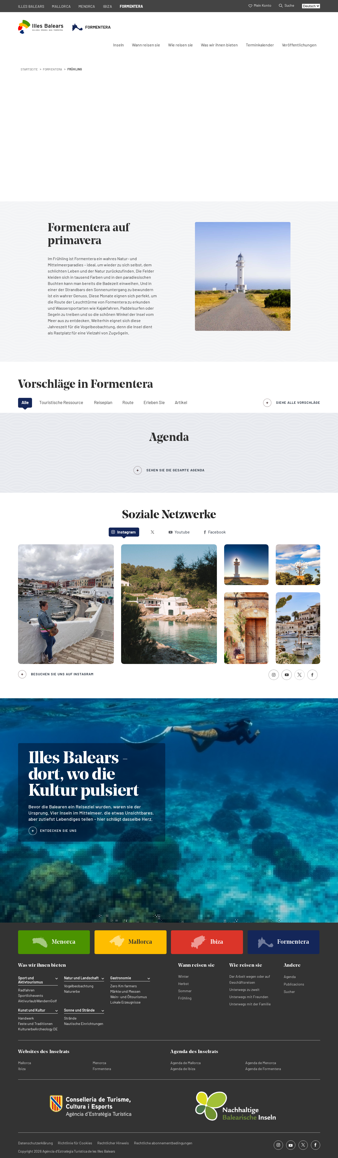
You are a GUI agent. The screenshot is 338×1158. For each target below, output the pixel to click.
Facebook (215, 531)
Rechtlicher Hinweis (113, 1143)
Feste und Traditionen (35, 1024)
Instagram (123, 531)
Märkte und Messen (125, 991)
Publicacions (294, 984)
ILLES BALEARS (31, 6)
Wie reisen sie (180, 44)
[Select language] (311, 6)
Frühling (184, 998)
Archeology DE (46, 1029)
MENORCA (86, 6)
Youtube (179, 531)
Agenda (290, 976)
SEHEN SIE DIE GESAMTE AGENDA (175, 470)
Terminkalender (260, 44)
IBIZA (107, 6)
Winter (183, 976)
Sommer (185, 991)
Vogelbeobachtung (78, 986)
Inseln (118, 44)
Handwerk (26, 1018)
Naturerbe (72, 991)
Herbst (183, 983)
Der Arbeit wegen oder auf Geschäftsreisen (249, 979)
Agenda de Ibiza (182, 1068)
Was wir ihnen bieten (219, 44)
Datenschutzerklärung (35, 1143)
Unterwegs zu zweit (244, 989)
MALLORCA (61, 6)
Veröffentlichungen (299, 44)
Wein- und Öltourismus (128, 997)
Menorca (99, 1063)
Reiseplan (103, 402)
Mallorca (24, 1063)
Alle (25, 402)
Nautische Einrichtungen (83, 1024)
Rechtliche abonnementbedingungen (163, 1143)
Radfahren (26, 990)
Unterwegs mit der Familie (250, 1004)
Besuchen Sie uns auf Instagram (62, 674)
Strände (70, 1018)
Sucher (289, 991)
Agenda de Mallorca (185, 1063)
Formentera (102, 1068)
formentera (52, 69)
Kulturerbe (26, 1029)
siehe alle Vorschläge (298, 402)
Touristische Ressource (61, 402)
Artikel (181, 402)
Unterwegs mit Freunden (248, 997)
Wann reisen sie (146, 44)
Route (127, 402)
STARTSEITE (29, 69)
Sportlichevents (30, 995)
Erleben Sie (154, 402)
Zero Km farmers (123, 986)
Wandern (43, 1001)
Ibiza (22, 1068)
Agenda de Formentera (263, 1068)
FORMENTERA (131, 6)
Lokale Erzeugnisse (125, 1002)
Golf (53, 1001)
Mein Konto (259, 5)
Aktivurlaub (27, 1001)
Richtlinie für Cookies (75, 1143)
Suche (286, 5)
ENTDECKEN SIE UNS (58, 830)
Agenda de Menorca (260, 1063)
